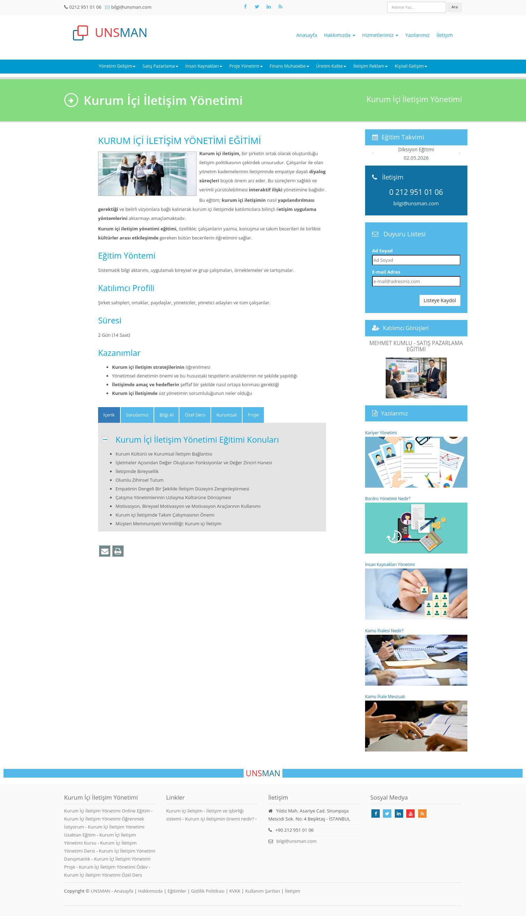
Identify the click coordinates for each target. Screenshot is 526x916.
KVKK (234, 891)
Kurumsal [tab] (226, 415)
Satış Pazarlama (160, 66)
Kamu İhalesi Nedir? (416, 657)
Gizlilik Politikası (207, 891)
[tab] (109, 415)
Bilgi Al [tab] (166, 415)
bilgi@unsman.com (131, 7)
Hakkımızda (339, 35)
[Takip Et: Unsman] (269, 6)
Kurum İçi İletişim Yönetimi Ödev (114, 867)
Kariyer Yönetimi (416, 459)
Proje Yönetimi (246, 66)
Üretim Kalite (331, 66)
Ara (454, 6)
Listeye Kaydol (440, 300)
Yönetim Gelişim (117, 66)
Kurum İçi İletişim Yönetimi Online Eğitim (107, 811)
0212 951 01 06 (85, 7)
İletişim (445, 35)
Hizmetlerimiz (380, 35)
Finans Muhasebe (289, 66)
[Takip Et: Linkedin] (399, 813)
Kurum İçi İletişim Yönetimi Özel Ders (103, 875)
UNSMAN (100, 891)
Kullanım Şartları (262, 891)
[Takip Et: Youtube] (410, 813)
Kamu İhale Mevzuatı (416, 722)
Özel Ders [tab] (195, 415)
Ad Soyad (382, 250)
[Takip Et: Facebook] (245, 6)
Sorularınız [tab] (137, 415)
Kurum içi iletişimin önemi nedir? (219, 819)
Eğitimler (177, 891)
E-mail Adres (386, 272)
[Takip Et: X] (257, 6)
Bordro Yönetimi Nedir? (416, 525)
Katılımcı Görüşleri (406, 328)
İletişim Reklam (370, 66)
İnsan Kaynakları (203, 66)
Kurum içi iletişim (184, 811)
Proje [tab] (253, 415)
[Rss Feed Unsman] (280, 6)
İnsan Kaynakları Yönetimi (416, 590)
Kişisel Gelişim (411, 66)
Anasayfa (306, 35)
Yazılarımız (417, 35)
